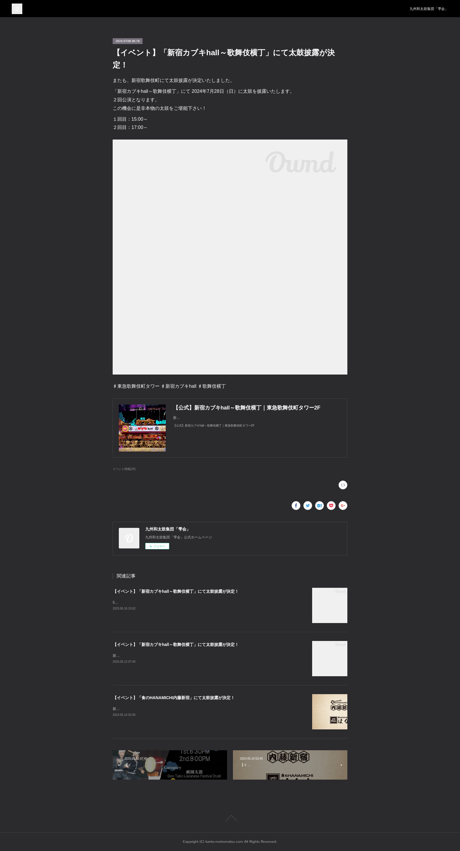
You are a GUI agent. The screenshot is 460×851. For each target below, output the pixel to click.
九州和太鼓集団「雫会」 (429, 8)
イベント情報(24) (124, 469)
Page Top (230, 818)
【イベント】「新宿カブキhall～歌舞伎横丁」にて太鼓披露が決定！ (176, 591)
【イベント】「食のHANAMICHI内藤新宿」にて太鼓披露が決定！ (174, 697)
